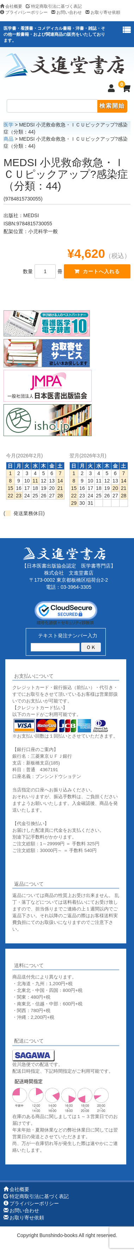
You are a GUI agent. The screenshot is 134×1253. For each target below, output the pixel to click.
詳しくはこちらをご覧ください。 (46, 1027)
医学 (8, 125)
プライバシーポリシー (24, 12)
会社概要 (11, 6)
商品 (8, 139)
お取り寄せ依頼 (102, 12)
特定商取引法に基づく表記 (54, 6)
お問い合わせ (66, 12)
